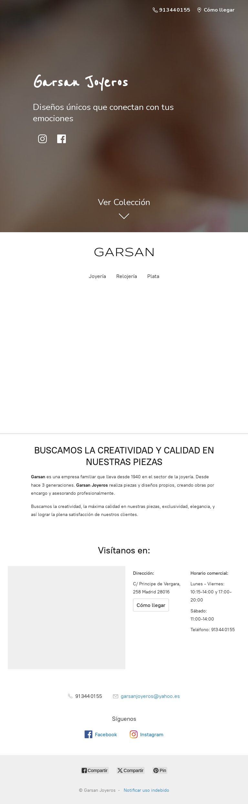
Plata (153, 276)
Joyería (97, 276)
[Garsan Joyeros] (124, 252)
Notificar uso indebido (146, 790)
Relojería (126, 276)
